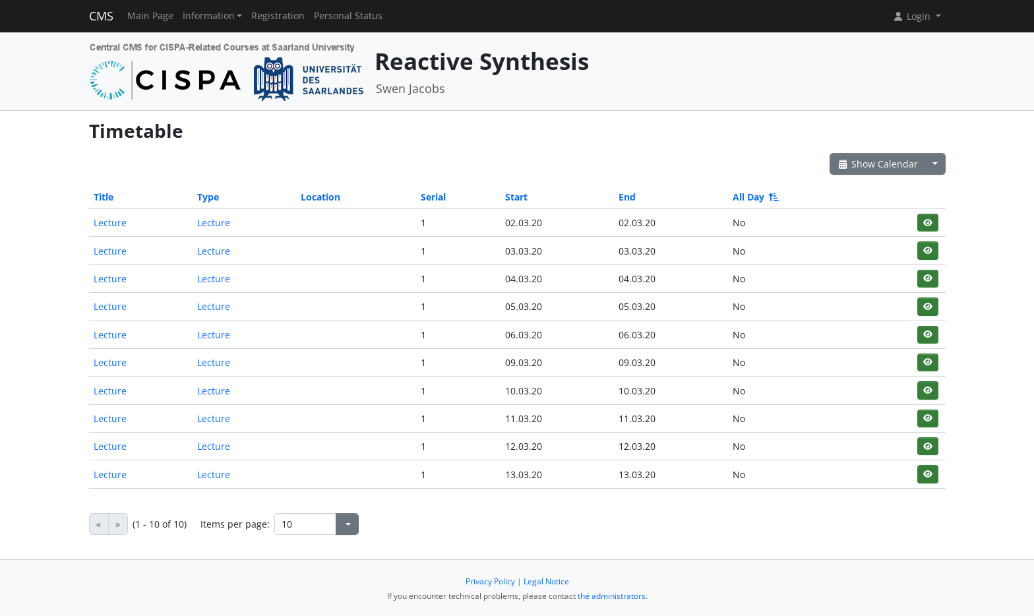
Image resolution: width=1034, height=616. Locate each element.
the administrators (612, 595)
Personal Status (348, 16)
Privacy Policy (490, 581)
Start (516, 197)
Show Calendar (878, 164)
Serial (433, 197)
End (627, 197)
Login (912, 16)
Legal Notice (546, 581)
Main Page (150, 16)
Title (103, 197)
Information (209, 16)
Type (208, 197)
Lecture (110, 222)
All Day (755, 197)
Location (320, 197)
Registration (278, 16)
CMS (101, 16)
